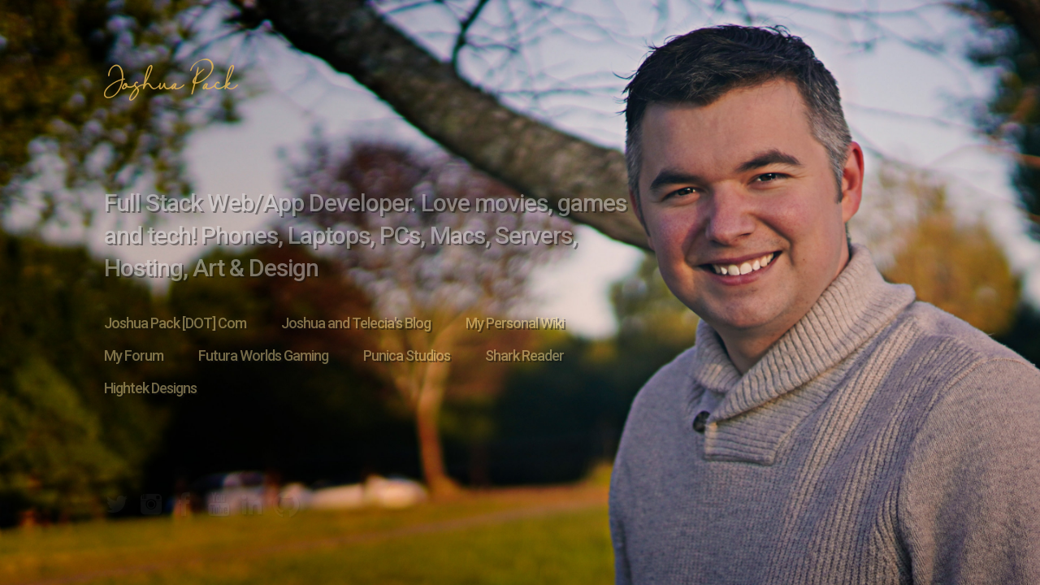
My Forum (133, 355)
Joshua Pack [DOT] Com (175, 323)
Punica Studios (406, 355)
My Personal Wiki (515, 323)
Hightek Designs (150, 387)
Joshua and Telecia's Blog (356, 323)
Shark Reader (524, 355)
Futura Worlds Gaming (263, 355)
